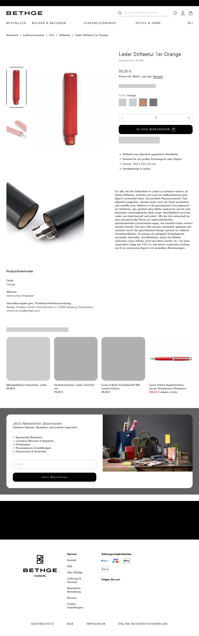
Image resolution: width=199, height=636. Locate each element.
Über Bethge (75, 572)
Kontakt (71, 560)
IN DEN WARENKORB (155, 129)
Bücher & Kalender (49, 23)
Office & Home (148, 23)
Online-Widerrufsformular (143, 623)
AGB (70, 623)
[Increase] (189, 118)
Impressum (96, 623)
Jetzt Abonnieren (54, 477)
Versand (158, 76)
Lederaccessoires (100, 23)
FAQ (69, 566)
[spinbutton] (156, 118)
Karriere (72, 597)
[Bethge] (24, 13)
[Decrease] (122, 118)
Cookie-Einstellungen (75, 605)
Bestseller (16, 23)
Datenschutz (42, 623)
